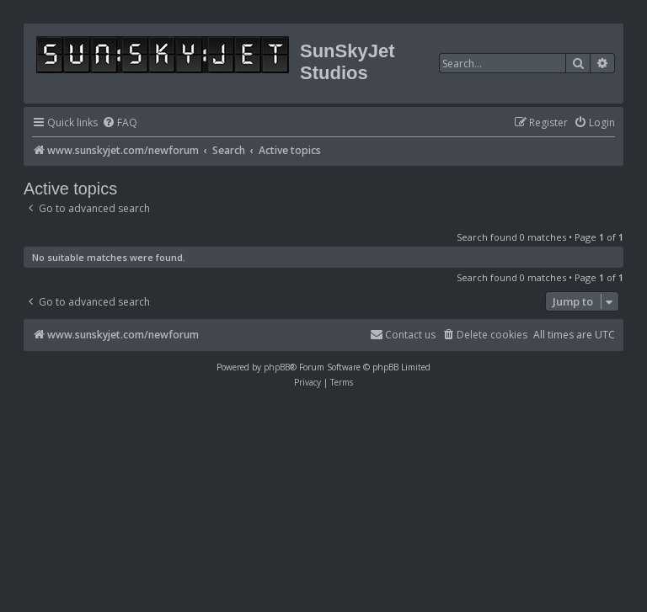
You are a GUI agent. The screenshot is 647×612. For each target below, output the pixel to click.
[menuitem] (119, 123)
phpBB (277, 367)
